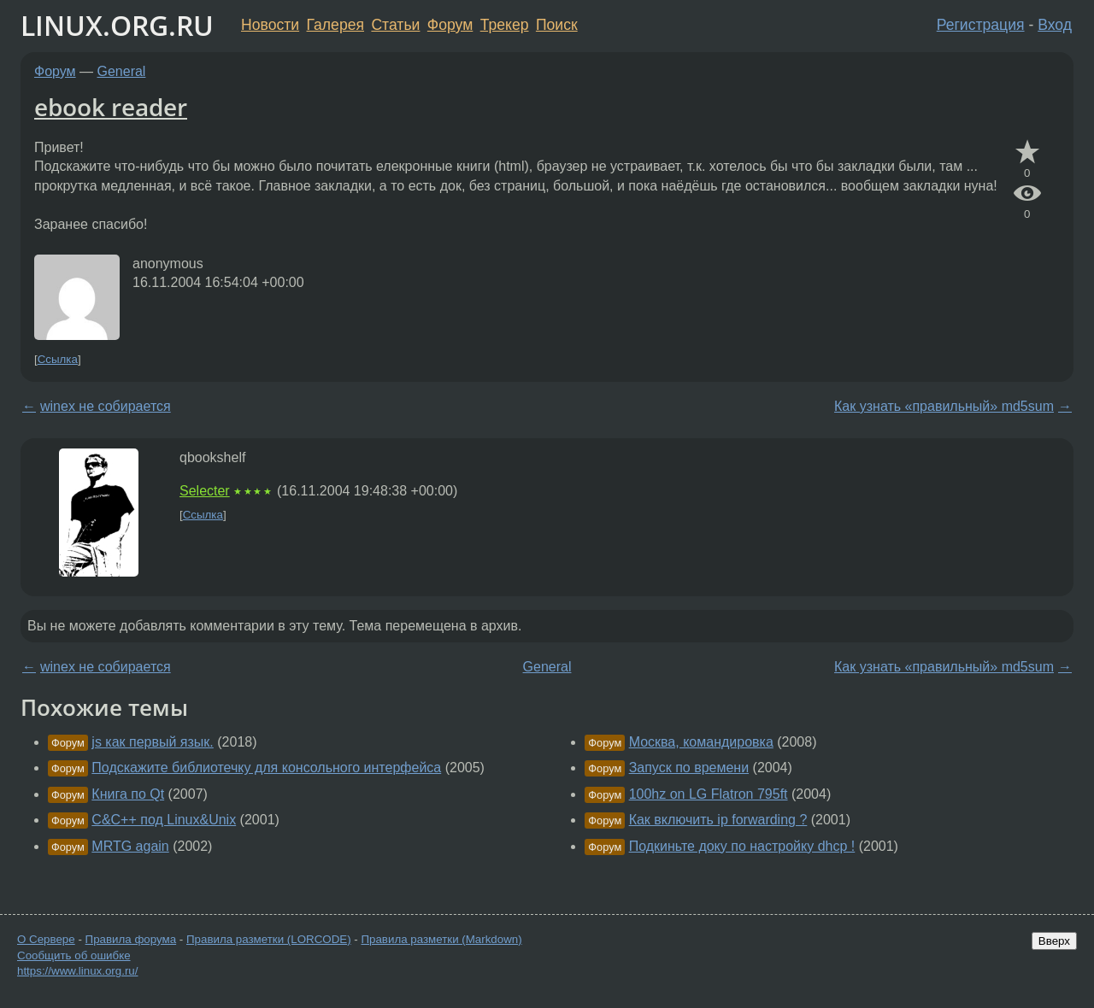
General (121, 71)
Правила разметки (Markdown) (441, 939)
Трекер (504, 24)
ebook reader (110, 107)
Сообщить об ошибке (74, 955)
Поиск (557, 24)
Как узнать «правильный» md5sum (944, 406)
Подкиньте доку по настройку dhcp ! (742, 846)
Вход (1055, 24)
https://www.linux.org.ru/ (77, 970)
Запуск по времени (689, 767)
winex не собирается (105, 406)
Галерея (335, 24)
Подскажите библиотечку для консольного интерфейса (266, 767)
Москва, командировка (701, 742)
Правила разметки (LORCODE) (268, 939)
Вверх (1054, 941)
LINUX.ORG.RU (117, 25)
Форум (450, 24)
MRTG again (129, 846)
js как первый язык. (152, 742)
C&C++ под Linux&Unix (163, 819)
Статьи (395, 24)
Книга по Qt (127, 794)
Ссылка (58, 359)
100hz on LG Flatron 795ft (708, 794)
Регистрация (981, 24)
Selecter (204, 490)
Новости (270, 24)
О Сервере (46, 939)
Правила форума (131, 939)
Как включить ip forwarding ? (718, 819)
